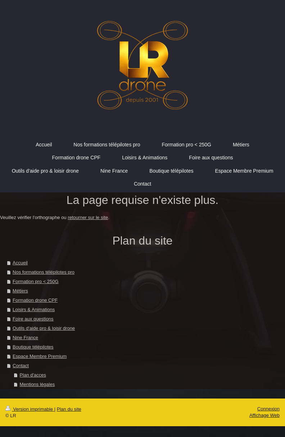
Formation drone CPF (35, 300)
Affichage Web (264, 415)
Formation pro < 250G (36, 281)
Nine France (25, 337)
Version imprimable (29, 409)
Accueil (20, 262)
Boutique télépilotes (33, 347)
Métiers (20, 290)
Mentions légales (37, 384)
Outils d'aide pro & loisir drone (44, 328)
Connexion (268, 408)
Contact (21, 365)
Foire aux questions (33, 319)
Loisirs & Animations (34, 309)
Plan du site (69, 409)
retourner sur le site (88, 217)
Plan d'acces (33, 375)
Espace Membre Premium (40, 356)
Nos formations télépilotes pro (43, 272)
